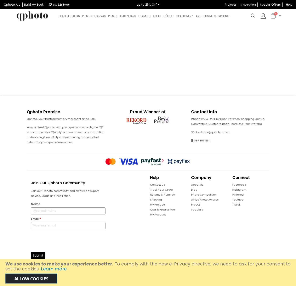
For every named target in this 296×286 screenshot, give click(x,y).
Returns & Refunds (162, 195)
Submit (38, 256)
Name (35, 204)
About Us (197, 185)
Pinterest (238, 195)
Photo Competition (204, 195)
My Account (158, 215)
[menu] (145, 16)
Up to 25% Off (148, 4)
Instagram (239, 190)
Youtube (238, 200)
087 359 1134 (202, 141)
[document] (148, 273)
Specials (197, 210)
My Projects (158, 205)
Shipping (156, 200)
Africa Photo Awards (205, 200)
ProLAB (195, 205)
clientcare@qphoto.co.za (211, 132)
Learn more (54, 269)
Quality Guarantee (162, 210)
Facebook (239, 185)
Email (36, 219)
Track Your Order (161, 190)
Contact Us (157, 185)
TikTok (236, 205)
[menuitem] (69, 16)
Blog (194, 190)
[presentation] (62, 239)
